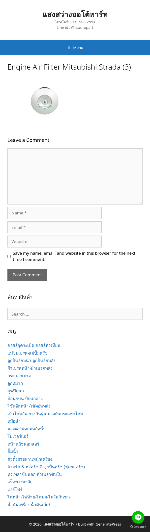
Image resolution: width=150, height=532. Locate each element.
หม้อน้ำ (14, 421)
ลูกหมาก (15, 383)
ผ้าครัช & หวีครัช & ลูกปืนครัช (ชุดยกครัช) (46, 466)
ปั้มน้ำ (12, 451)
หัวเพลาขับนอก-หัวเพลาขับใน (34, 474)
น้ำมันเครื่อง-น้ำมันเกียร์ (29, 504)
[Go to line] (138, 517)
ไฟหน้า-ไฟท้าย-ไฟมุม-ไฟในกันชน (38, 497)
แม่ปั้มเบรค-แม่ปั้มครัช (27, 353)
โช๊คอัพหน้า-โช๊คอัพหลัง (28, 406)
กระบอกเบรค (19, 375)
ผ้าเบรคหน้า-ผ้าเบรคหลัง (29, 368)
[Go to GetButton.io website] (138, 527)
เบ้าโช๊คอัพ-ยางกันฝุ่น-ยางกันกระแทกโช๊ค (45, 413)
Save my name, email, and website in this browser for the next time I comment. (74, 256)
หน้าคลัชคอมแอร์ (23, 444)
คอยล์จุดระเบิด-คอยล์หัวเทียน (33, 345)
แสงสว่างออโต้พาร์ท (75, 14)
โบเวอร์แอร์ (18, 436)
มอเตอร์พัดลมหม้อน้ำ (26, 429)
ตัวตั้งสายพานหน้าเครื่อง (29, 459)
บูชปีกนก (15, 391)
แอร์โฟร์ (14, 489)
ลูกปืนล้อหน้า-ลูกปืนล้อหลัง (31, 360)
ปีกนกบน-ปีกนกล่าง (25, 398)
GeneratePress (108, 524)
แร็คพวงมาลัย (19, 482)
